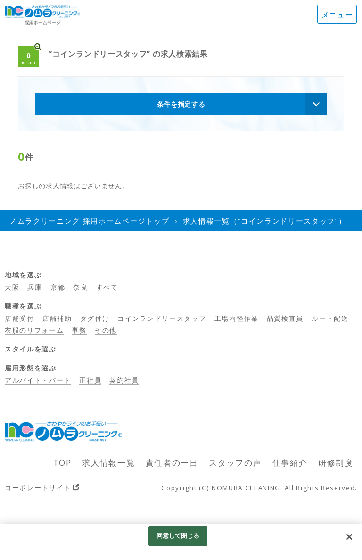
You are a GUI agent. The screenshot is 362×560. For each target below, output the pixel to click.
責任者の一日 (172, 462)
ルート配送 (330, 318)
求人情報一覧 (108, 462)
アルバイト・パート (38, 380)
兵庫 (34, 287)
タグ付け (95, 318)
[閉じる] (349, 537)
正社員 (90, 380)
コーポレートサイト (38, 487)
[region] (181, 542)
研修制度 (336, 462)
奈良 (80, 287)
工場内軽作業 (236, 318)
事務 (79, 330)
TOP (62, 462)
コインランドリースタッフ (161, 318)
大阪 (12, 287)
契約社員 (124, 380)
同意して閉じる (178, 535)
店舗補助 (57, 318)
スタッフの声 (235, 462)
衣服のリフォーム (34, 330)
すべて (107, 287)
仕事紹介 (290, 462)
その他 (106, 330)
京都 (57, 287)
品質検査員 (285, 318)
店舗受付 (19, 318)
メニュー (337, 14)
